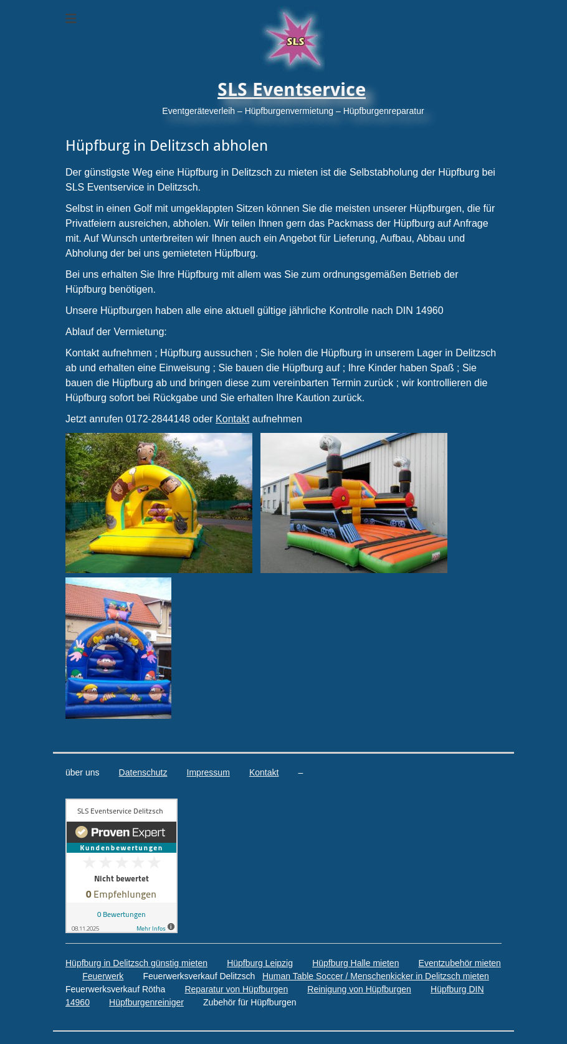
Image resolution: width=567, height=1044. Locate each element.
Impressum (208, 772)
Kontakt (232, 419)
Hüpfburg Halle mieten (355, 963)
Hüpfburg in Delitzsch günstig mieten (136, 963)
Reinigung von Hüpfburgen (359, 989)
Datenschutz (143, 772)
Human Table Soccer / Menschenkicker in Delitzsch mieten (375, 976)
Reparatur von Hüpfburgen (236, 989)
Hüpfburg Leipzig (260, 963)
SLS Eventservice (291, 89)
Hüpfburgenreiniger (146, 1002)
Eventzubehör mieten (460, 963)
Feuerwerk (102, 976)
